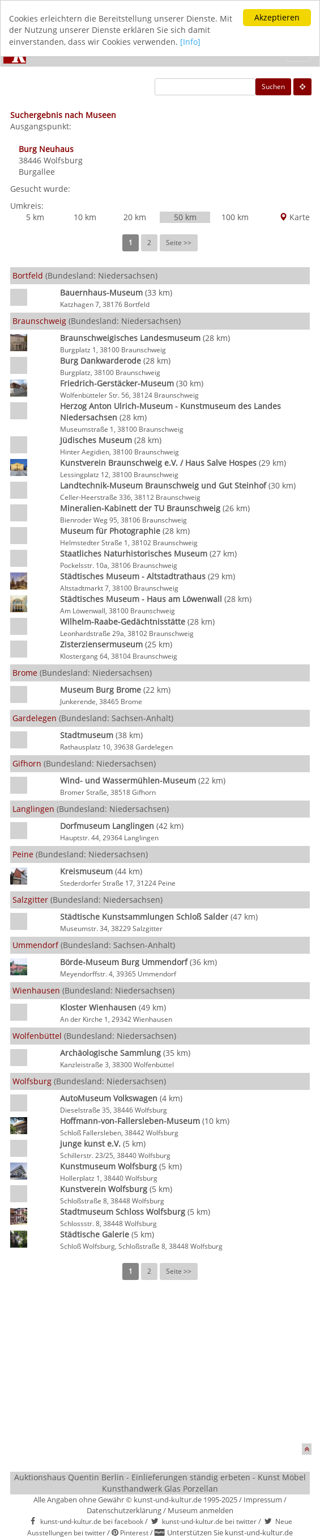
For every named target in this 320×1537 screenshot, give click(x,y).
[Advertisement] (160, 1370)
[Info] (190, 41)
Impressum (263, 1499)
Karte (294, 217)
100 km (235, 217)
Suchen (273, 86)
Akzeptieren (277, 17)
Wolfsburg (63, 160)
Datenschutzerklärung (124, 1510)
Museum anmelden (200, 1510)
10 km (85, 217)
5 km (35, 217)
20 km (134, 217)
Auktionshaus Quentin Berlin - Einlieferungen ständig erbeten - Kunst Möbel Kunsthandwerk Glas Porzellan (160, 1483)
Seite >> (178, 242)
